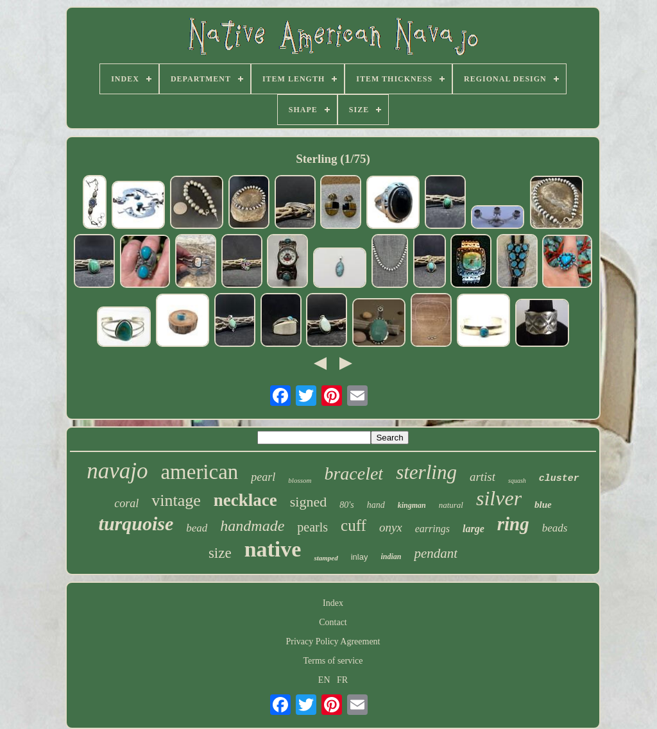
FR (342, 680)
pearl (263, 477)
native (273, 549)
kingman (412, 505)
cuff (353, 525)
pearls (312, 527)
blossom (299, 480)
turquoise (136, 523)
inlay (359, 557)
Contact (333, 622)
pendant (435, 553)
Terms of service (333, 661)
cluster (559, 478)
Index (333, 603)
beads (555, 528)
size (220, 553)
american (199, 471)
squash (517, 480)
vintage (176, 500)
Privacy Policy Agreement (333, 641)
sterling (426, 472)
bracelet (353, 473)
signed (308, 502)
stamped (325, 558)
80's (346, 505)
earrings (432, 528)
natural (451, 505)
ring (513, 524)
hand (376, 505)
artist (482, 476)
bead (196, 528)
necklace (245, 500)
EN (324, 680)
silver (499, 498)
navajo (117, 470)
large (473, 528)
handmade (252, 525)
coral (126, 503)
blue (543, 504)
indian (390, 556)
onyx (390, 527)
